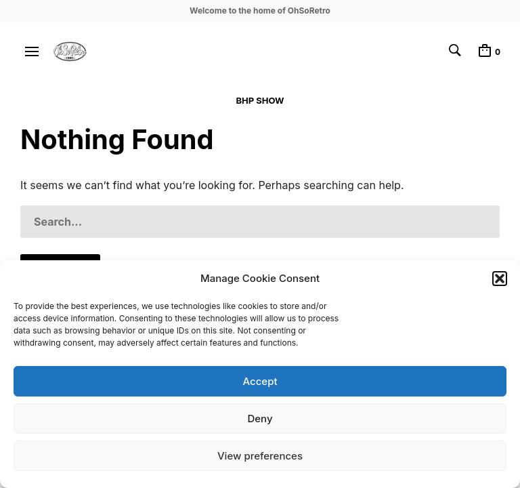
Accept (259, 381)
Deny (259, 418)
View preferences (260, 455)
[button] (499, 278)
